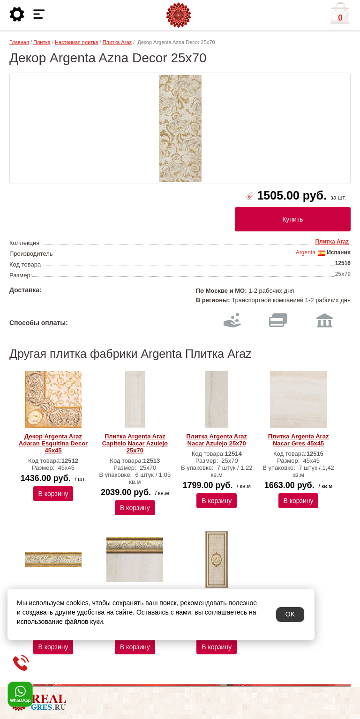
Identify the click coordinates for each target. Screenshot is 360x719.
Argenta (305, 252)
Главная (19, 42)
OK (290, 614)
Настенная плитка (76, 42)
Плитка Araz (117, 42)
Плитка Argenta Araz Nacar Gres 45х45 (298, 440)
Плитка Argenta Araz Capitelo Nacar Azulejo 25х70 (135, 443)
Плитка (42, 42)
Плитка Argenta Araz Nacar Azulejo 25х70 (216, 440)
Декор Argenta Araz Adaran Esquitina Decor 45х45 (53, 443)
